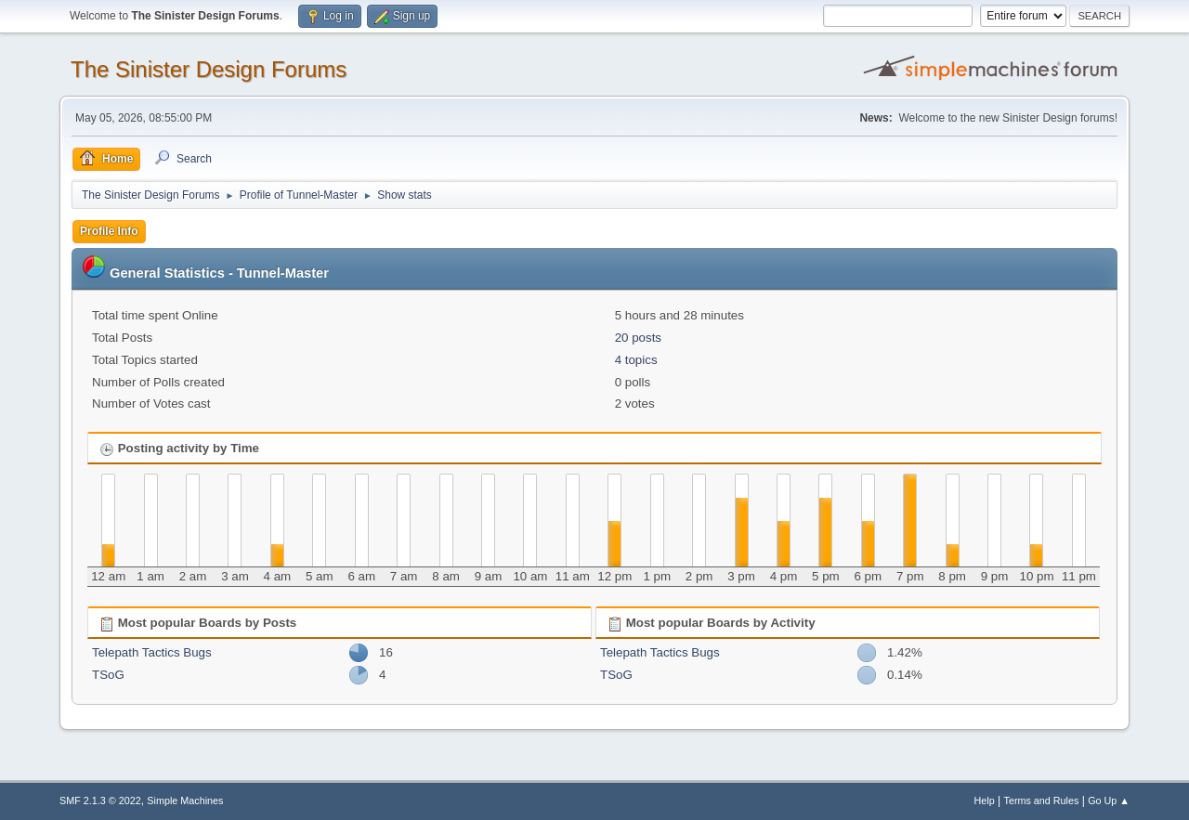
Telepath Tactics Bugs (152, 652)
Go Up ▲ (1109, 800)
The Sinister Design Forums (208, 69)
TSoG (108, 675)
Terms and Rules (1041, 800)
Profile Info (109, 231)
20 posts (638, 338)
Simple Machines (185, 800)
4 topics (636, 360)
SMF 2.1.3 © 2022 (100, 800)
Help (984, 800)
